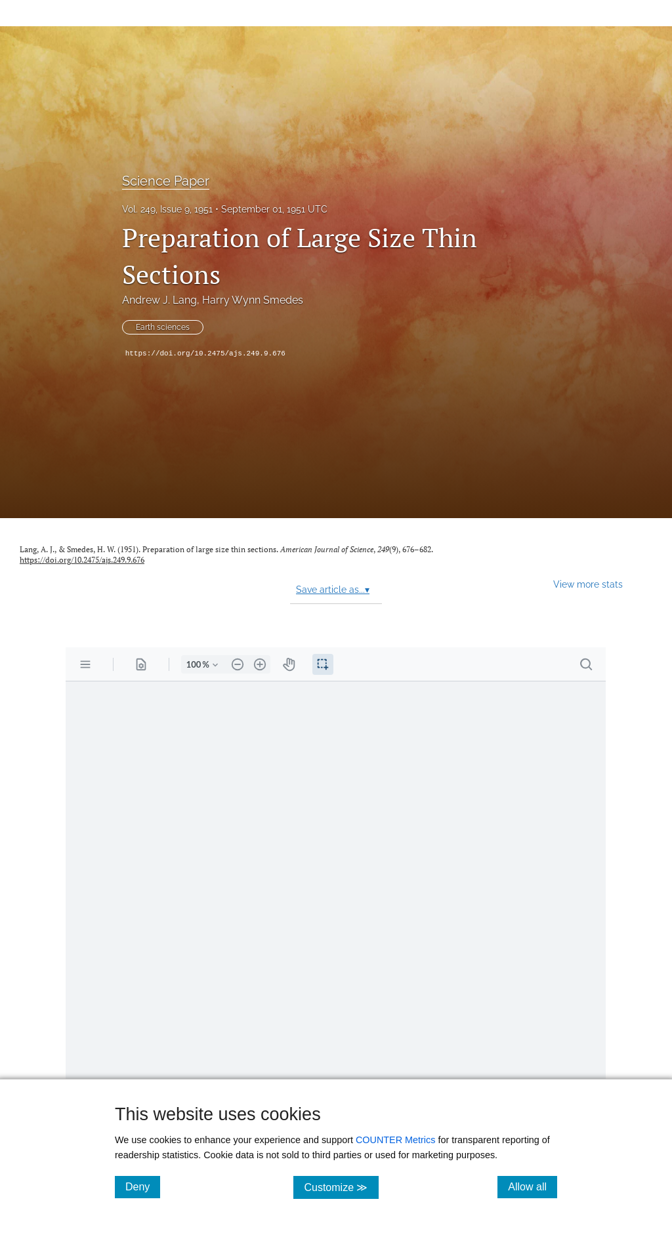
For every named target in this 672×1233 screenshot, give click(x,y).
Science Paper (165, 181)
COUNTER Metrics (396, 1140)
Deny (142, 1186)
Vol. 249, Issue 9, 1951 (167, 209)
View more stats (588, 584)
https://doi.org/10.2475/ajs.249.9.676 (205, 353)
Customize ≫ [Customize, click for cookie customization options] (341, 1187)
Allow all (532, 1186)
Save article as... (332, 589)
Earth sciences (163, 327)
